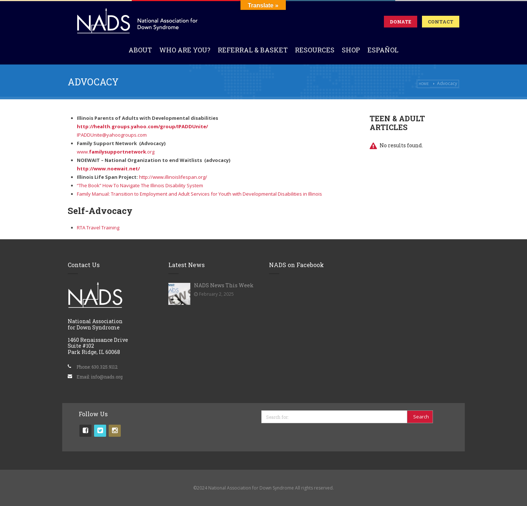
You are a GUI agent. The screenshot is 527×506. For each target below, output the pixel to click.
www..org (115, 151)
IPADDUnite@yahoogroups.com (112, 135)
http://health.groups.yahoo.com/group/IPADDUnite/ (142, 126)
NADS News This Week (224, 285)
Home (424, 83)
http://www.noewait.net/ (108, 168)
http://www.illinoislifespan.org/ (173, 177)
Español (383, 49)
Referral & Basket (253, 49)
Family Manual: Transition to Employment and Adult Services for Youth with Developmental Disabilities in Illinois (199, 194)
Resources (314, 49)
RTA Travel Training (98, 227)
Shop (351, 49)
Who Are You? (184, 49)
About (140, 49)
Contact (440, 21)
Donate (400, 21)
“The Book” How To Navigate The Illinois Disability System (140, 185)
